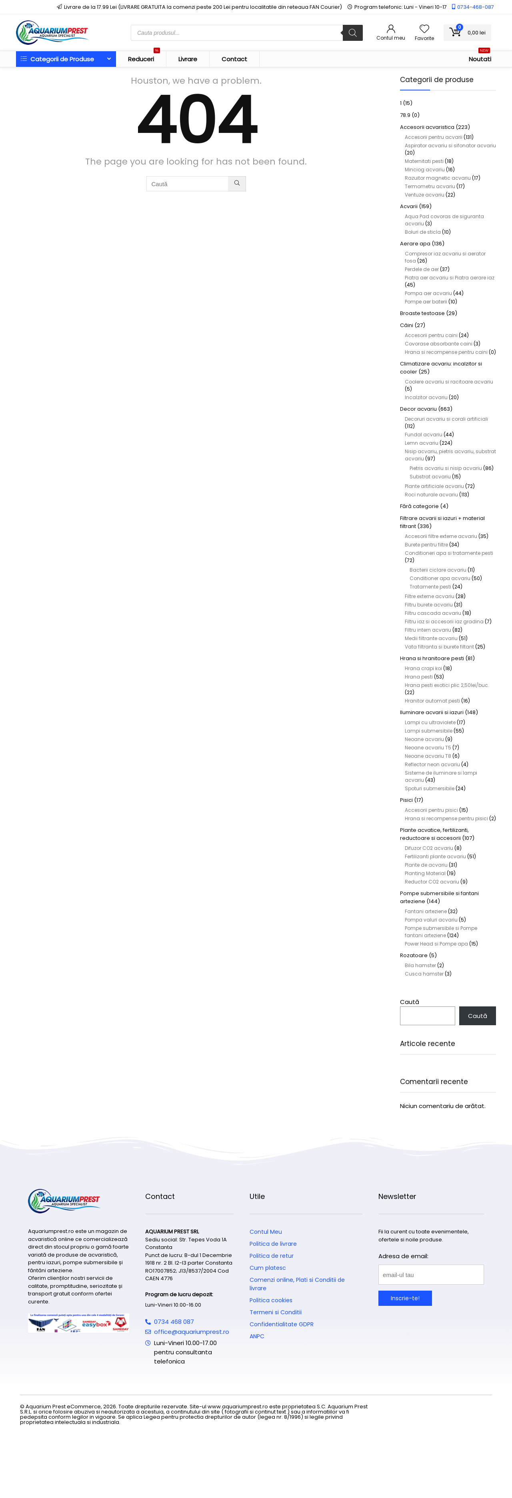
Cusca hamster (424, 973)
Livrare (187, 59)
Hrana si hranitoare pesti (432, 658)
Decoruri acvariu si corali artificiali (446, 419)
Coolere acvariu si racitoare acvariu (449, 381)
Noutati (480, 57)
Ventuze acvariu (424, 194)
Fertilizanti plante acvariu (435, 856)
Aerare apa (415, 243)
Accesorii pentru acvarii (433, 137)
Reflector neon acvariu (432, 764)
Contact (234, 59)
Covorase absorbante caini (438, 343)
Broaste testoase (422, 313)
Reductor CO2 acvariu (432, 881)
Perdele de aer (422, 269)
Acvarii (409, 206)
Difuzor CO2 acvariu (429, 848)
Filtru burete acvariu (429, 604)
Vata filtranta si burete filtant (439, 646)
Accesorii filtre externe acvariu (441, 536)
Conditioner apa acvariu (440, 578)
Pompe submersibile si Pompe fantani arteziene (441, 932)
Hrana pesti (419, 676)
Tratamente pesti (430, 586)
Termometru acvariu (430, 186)
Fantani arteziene (426, 911)
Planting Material (425, 873)
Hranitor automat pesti (432, 700)
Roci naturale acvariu (431, 494)
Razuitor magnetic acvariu (438, 178)
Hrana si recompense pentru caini (446, 352)
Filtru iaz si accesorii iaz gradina (444, 621)
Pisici (406, 800)
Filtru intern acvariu (428, 630)
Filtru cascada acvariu (433, 613)
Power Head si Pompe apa (436, 943)
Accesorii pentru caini (431, 335)
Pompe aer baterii (426, 301)
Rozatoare (414, 955)
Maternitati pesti (424, 161)
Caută (409, 1002)
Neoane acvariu (424, 739)
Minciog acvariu (425, 169)
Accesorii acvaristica (427, 127)
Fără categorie (419, 506)
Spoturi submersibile (429, 788)
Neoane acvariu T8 (428, 756)
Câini (406, 325)
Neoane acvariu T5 (428, 747)
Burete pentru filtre (426, 544)
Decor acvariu (418, 409)
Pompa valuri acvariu (431, 919)
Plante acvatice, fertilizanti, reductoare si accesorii (434, 834)
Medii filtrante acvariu (431, 638)
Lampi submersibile (428, 730)
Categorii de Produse (57, 59)
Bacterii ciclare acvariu (438, 569)
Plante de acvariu (426, 864)
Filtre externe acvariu (429, 596)
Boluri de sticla (423, 232)
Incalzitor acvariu (426, 397)
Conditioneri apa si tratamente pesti (449, 553)
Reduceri (144, 57)
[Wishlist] (424, 29)
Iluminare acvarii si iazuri (432, 712)
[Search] (353, 33)
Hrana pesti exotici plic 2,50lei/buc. (447, 685)
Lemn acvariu (421, 443)
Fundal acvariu (423, 434)
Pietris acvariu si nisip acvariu (446, 468)
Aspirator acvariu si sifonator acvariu (450, 145)
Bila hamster (420, 965)
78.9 (405, 115)
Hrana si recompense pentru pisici (446, 818)
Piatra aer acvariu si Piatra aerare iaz (449, 277)
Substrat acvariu (430, 476)
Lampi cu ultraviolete (430, 722)
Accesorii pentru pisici (431, 810)
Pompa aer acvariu (428, 293)
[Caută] (237, 183)
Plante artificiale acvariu (434, 486)
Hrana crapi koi (423, 668)
